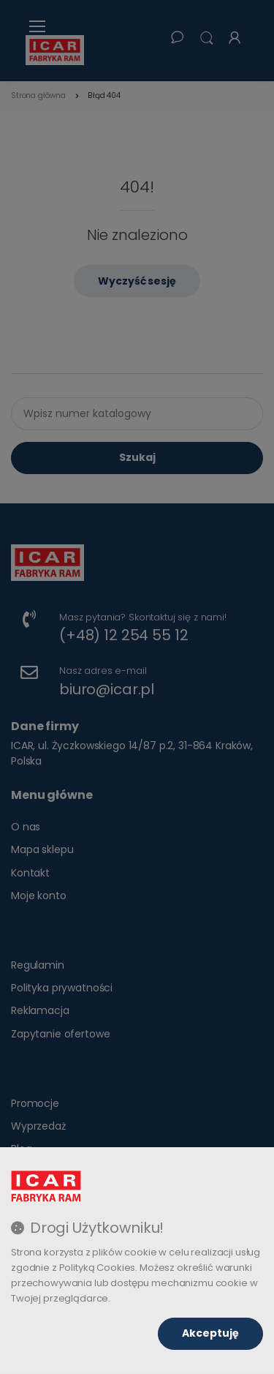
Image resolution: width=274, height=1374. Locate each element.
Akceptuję (210, 1333)
